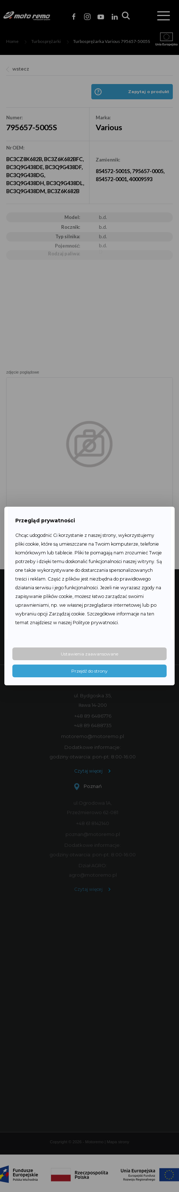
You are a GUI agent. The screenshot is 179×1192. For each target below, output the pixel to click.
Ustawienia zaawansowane (89, 654)
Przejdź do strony (89, 671)
